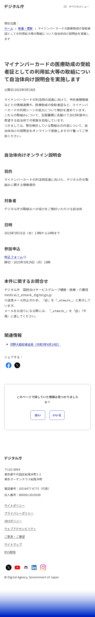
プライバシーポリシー (19, 513)
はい (38, 415)
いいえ (57, 415)
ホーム (8, 28)
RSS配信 (10, 552)
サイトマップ (13, 544)
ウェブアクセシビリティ (20, 528)
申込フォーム (15, 257)
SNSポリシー (13, 521)
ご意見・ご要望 (14, 536)
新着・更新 (25, 28)
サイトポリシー (14, 505)
